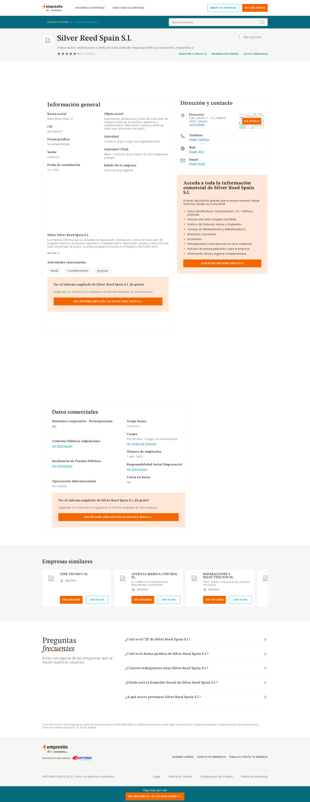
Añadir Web (196, 151)
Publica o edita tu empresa (248, 757)
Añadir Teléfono (199, 139)
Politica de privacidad (254, 776)
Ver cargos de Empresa (141, 443)
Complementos (77, 270)
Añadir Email (197, 164)
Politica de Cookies (180, 776)
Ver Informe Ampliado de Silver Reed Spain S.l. (108, 301)
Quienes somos (183, 757)
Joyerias (102, 270)
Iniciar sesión (255, 7)
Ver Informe (71, 599)
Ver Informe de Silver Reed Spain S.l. (155, 796)
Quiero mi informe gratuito (222, 263)
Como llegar (197, 124)
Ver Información (62, 446)
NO (54, 426)
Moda (54, 270)
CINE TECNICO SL (74, 574)
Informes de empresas (90, 8)
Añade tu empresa (223, 7)
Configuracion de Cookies (216, 776)
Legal (156, 776)
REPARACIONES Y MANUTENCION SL (218, 576)
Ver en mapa (252, 121)
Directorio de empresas (128, 8)
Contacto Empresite (211, 757)
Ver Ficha (97, 599)
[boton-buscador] (262, 22)
